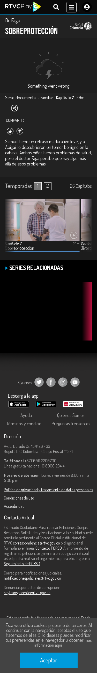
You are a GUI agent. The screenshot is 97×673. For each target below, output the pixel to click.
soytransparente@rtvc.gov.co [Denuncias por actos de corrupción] (27, 592)
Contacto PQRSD (48, 548)
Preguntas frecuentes (70, 423)
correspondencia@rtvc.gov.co (36, 543)
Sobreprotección (19, 248)
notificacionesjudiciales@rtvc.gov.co (32, 578)
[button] (85, 229)
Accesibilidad (14, 506)
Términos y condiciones (27, 423)
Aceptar (48, 660)
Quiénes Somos (71, 415)
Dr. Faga (12, 20)
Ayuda (26, 415)
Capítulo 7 (13, 243)
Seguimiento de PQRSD (22, 563)
